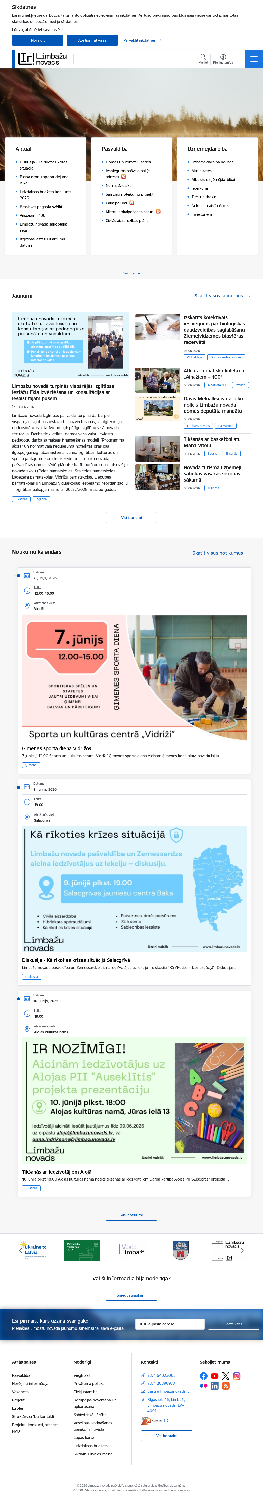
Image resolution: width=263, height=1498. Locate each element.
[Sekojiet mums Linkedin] (215, 1386)
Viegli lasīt (82, 1375)
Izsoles (18, 1408)
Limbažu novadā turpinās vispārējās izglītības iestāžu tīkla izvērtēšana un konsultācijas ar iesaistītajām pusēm (63, 392)
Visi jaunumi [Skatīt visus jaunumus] (131, 517)
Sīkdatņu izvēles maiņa (93, 1454)
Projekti (18, 1400)
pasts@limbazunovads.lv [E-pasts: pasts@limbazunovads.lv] (168, 1391)
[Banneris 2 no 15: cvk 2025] (82, 1250)
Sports (212, 453)
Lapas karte (84, 1437)
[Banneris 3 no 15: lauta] (131, 1250)
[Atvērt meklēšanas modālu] (203, 60)
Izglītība (41, 499)
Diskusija (31, 977)
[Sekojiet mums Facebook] (204, 1376)
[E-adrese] (151, 1420)
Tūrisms (213, 488)
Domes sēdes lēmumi (226, 357)
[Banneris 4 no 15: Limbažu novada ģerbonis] (181, 1250)
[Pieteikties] (233, 1324)
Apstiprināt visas (92, 40)
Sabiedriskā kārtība (90, 1414)
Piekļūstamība (86, 1391)
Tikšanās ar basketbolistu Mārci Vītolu (212, 442)
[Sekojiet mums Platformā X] (226, 1376)
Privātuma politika (89, 1383)
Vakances (20, 1391)
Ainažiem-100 (217, 385)
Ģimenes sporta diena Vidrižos (56, 748)
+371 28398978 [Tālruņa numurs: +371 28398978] (161, 1383)
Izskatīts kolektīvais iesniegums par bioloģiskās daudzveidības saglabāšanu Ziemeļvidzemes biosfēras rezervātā (214, 329)
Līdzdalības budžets (91, 1445)
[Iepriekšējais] (20, 1250)
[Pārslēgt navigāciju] (254, 59)
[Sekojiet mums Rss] (226, 1385)
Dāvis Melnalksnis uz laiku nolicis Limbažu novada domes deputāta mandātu (213, 405)
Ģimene (31, 765)
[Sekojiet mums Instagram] (237, 1376)
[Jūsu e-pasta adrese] (170, 1324)
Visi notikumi (132, 1215)
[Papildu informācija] (166, 1420)
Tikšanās (21, 499)
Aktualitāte (194, 357)
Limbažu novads (198, 426)
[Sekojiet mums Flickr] (204, 1385)
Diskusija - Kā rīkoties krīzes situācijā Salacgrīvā (76, 960)
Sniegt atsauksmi (131, 1295)
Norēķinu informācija (30, 1383)
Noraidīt (38, 40)
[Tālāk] (242, 1250)
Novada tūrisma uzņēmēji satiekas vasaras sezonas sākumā (212, 473)
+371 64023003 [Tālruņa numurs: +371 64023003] (161, 1375)
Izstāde (241, 385)
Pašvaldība (225, 426)
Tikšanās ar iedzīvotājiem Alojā (56, 1172)
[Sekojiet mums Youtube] (215, 1376)
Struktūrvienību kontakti (33, 1416)
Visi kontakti (166, 1435)
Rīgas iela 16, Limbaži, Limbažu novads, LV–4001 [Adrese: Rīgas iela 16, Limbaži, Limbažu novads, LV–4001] (166, 1405)
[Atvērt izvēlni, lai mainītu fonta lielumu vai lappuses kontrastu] (223, 60)
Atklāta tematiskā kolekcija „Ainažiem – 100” (214, 374)
